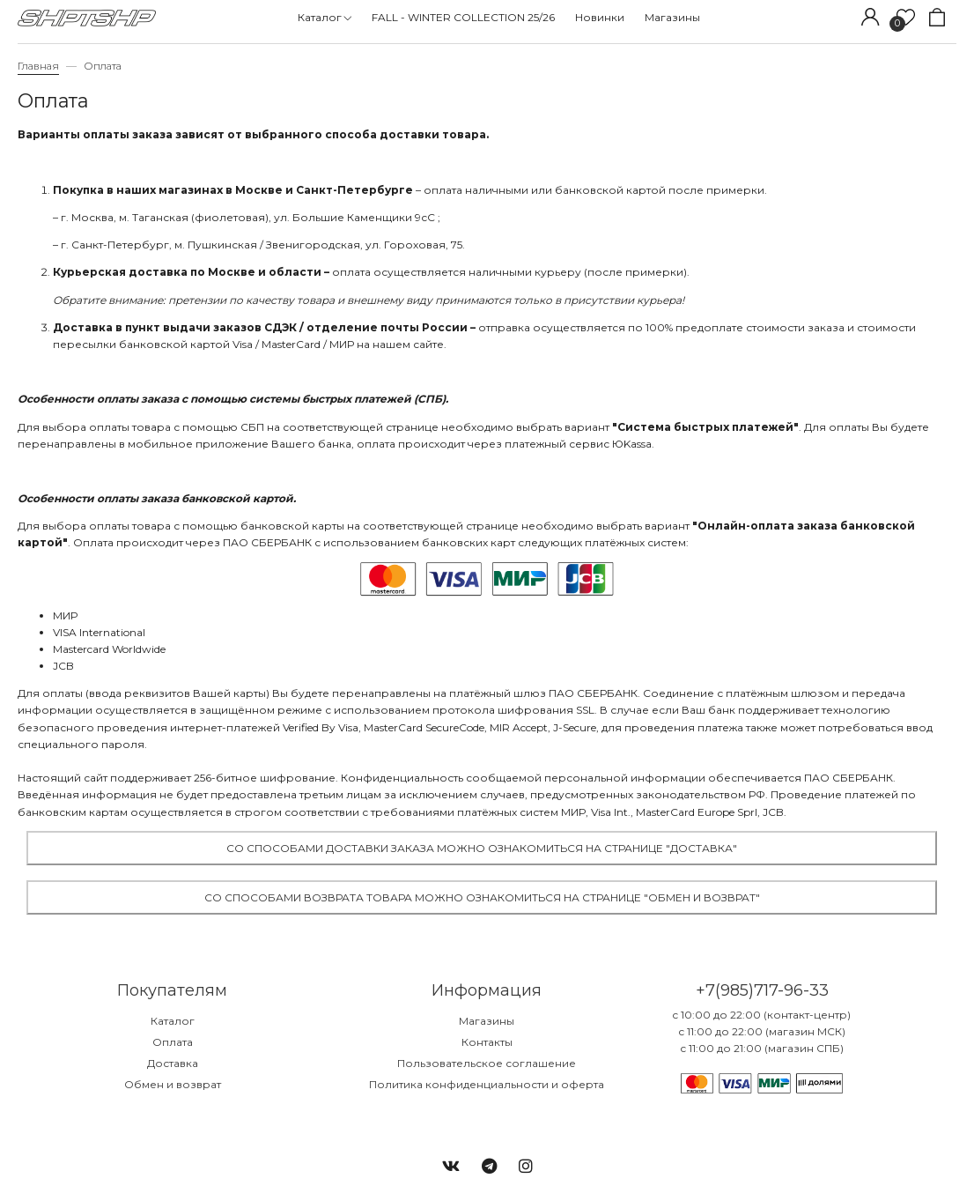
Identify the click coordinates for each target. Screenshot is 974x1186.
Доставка (172, 1063)
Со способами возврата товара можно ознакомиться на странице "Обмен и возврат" (482, 897)
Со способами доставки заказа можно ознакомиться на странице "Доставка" (481, 848)
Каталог (173, 1020)
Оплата (172, 1042)
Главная (38, 65)
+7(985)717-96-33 (762, 990)
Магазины (486, 1020)
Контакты (487, 1042)
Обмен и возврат (172, 1084)
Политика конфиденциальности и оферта (486, 1084)
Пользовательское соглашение (486, 1063)
